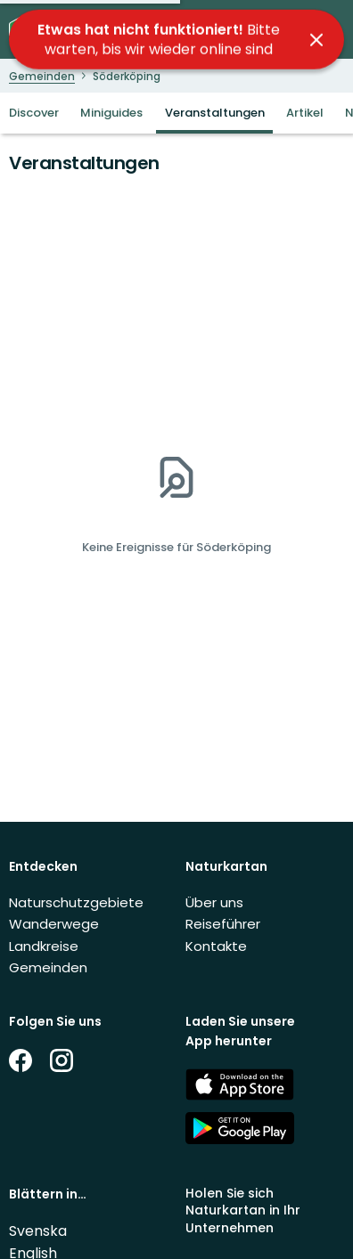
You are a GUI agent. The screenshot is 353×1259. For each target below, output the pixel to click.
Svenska (38, 1231)
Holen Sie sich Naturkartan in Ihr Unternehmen (242, 1210)
